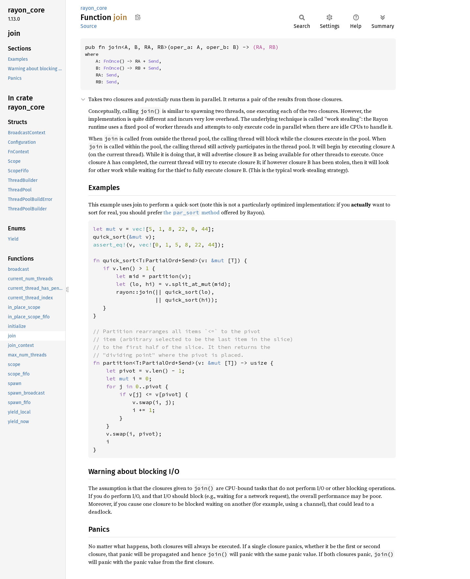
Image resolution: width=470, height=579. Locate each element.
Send (153, 61)
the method (192, 212)
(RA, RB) (266, 47)
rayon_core (93, 8)
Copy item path (137, 17)
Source (88, 26)
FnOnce (111, 61)
